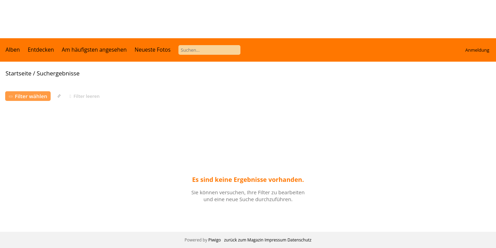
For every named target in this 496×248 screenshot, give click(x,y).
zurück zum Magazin (243, 240)
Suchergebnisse (58, 73)
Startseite (18, 73)
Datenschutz (299, 240)
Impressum (275, 240)
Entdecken (41, 49)
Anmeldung (477, 50)
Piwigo (214, 240)
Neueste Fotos (152, 49)
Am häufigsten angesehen (94, 49)
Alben (13, 49)
